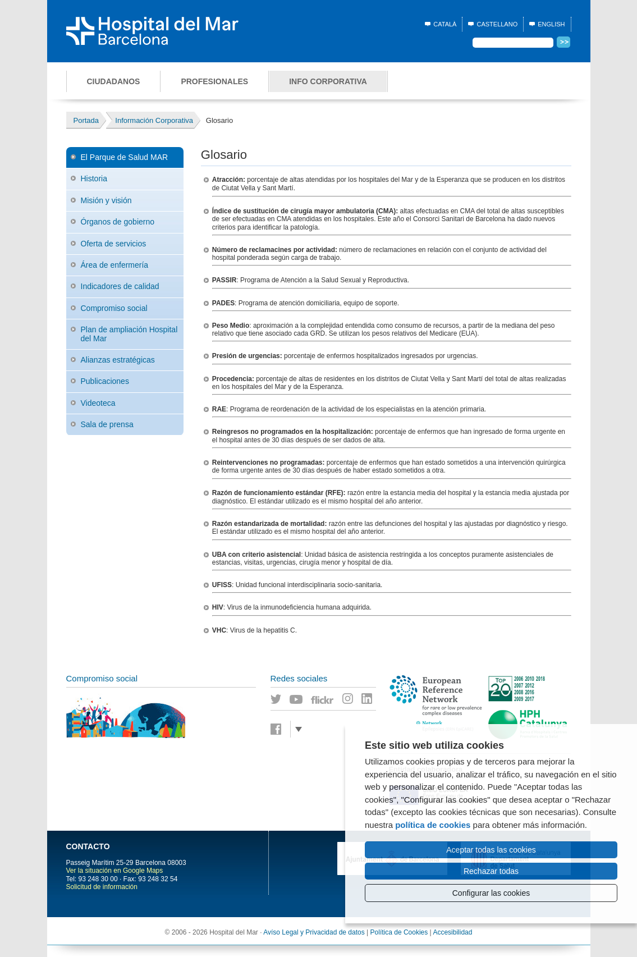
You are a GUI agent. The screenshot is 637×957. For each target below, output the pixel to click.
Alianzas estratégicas (118, 359)
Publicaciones (105, 381)
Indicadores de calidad (120, 286)
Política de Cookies (399, 932)
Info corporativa (328, 81)
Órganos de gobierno (118, 221)
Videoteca (98, 403)
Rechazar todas (491, 871)
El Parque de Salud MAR (124, 157)
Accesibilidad (452, 932)
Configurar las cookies (491, 893)
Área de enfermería (115, 264)
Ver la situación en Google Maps (114, 870)
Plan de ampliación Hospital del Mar (129, 333)
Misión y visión (106, 200)
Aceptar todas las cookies (491, 849)
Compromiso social (114, 308)
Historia (94, 178)
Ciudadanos (113, 81)
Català (444, 24)
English (551, 24)
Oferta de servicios (113, 243)
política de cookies (432, 825)
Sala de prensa (107, 424)
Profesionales (214, 81)
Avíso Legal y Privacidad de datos (314, 932)
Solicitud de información (102, 887)
